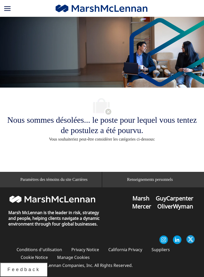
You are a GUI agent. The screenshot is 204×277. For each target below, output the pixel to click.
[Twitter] (190, 240)
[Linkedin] (177, 240)
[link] (101, 8)
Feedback (23, 269)
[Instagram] (163, 240)
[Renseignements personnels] (150, 179)
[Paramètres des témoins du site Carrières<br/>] (54, 179)
